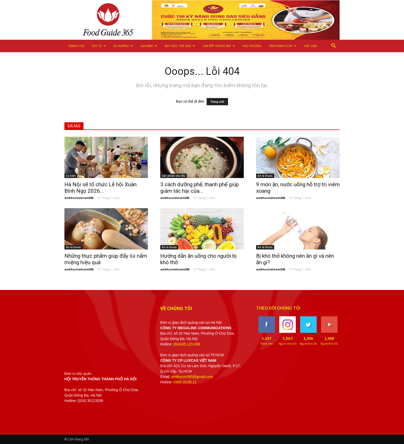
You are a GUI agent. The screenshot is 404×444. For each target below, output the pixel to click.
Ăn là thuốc (265, 175)
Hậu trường (252, 46)
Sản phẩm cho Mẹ (173, 175)
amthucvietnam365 (79, 198)
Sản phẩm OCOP (283, 46)
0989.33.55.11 (185, 382)
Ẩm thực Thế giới (180, 46)
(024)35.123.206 (186, 344)
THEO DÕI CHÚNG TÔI (278, 308)
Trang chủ (76, 46)
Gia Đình (148, 46)
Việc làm (310, 46)
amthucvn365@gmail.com (192, 377)
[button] (333, 46)
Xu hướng (123, 46)
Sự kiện (71, 175)
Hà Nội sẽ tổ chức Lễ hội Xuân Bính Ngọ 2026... (100, 187)
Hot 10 (99, 46)
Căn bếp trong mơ (219, 46)
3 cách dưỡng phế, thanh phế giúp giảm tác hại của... (199, 187)
